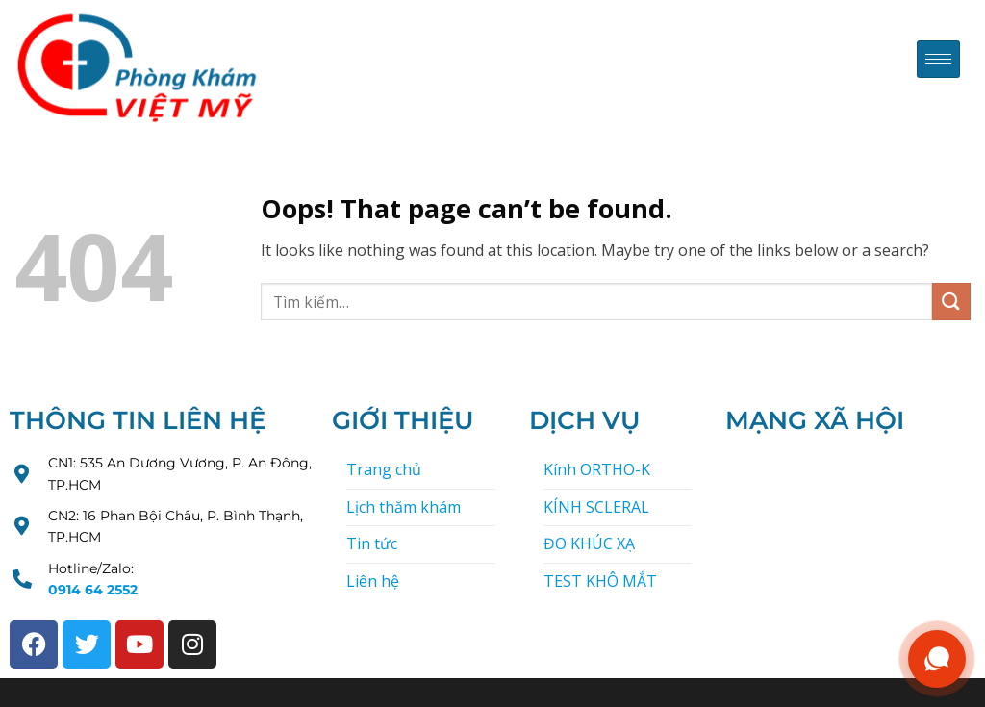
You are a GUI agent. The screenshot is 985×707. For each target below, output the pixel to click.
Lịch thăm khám (403, 507)
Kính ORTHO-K (596, 469)
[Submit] (951, 301)
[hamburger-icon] (938, 59)
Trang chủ (383, 469)
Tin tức (371, 543)
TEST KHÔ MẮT (600, 581)
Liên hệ (372, 581)
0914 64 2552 (93, 589)
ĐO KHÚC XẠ (589, 543)
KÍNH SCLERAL (596, 507)
